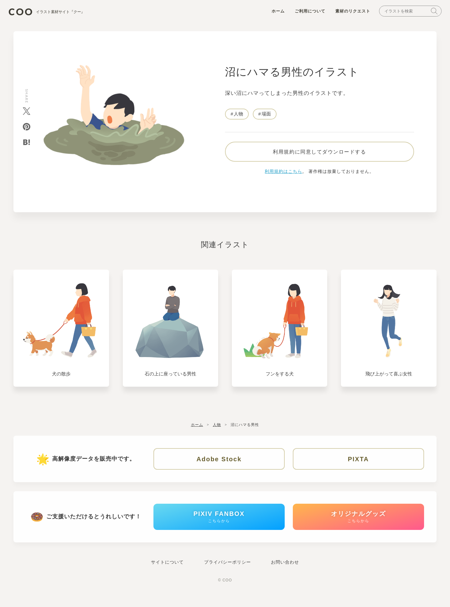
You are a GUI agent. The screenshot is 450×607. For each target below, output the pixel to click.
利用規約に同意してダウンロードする (319, 156)
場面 (266, 116)
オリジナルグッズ (358, 525)
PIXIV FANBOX (219, 525)
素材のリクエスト (348, 13)
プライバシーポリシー (227, 572)
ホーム (274, 13)
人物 (238, 116)
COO (52, 12)
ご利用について (306, 13)
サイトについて (167, 572)
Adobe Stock (219, 464)
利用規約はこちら (283, 176)
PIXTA (358, 464)
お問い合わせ (285, 572)
